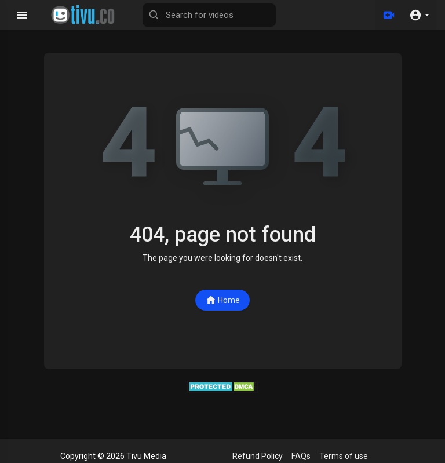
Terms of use (343, 456)
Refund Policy (257, 456)
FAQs (301, 456)
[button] (419, 15)
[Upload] (388, 15)
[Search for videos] (209, 15)
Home (222, 300)
